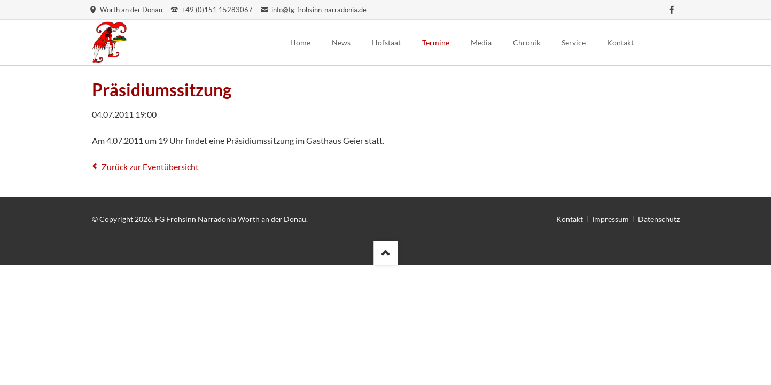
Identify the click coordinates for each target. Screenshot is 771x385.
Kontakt (569, 219)
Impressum (610, 219)
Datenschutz (659, 219)
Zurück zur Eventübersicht (150, 166)
